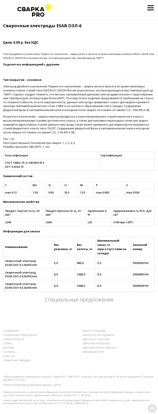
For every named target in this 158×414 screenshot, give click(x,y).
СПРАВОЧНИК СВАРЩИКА (16, 360)
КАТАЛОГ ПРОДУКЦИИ (94, 330)
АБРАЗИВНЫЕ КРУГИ (93, 351)
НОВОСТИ (8, 356)
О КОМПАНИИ (11, 330)
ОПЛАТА (7, 343)
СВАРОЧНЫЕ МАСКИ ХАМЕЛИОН (99, 347)
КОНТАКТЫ (9, 351)
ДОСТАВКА (8, 347)
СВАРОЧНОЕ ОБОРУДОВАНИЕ (98, 335)
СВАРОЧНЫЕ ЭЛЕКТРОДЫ (96, 339)
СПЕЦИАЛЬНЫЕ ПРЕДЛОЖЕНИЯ (20, 335)
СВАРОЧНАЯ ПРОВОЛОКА (96, 343)
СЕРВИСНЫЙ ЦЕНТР (13, 339)
